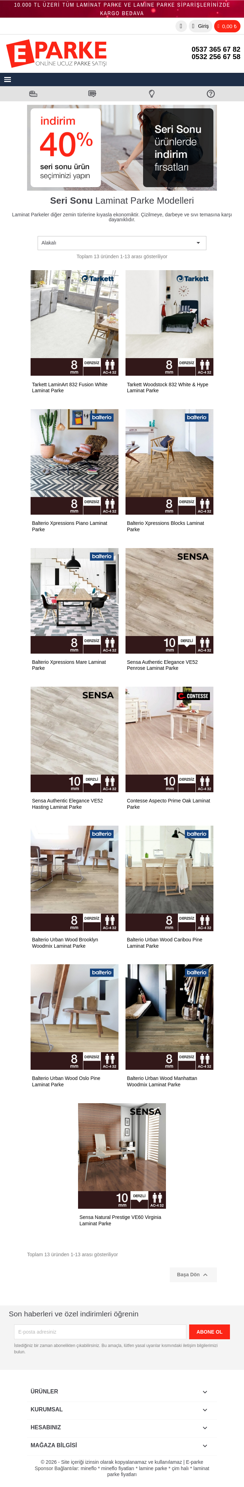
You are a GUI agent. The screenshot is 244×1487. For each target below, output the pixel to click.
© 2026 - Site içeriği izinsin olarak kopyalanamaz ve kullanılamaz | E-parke (122, 1462)
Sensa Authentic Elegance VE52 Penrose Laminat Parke (162, 665)
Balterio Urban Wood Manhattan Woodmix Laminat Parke (162, 1081)
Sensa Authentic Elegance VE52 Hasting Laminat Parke (67, 804)
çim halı (180, 1468)
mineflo (88, 1468)
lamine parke (153, 1468)
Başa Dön (193, 1275)
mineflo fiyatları (117, 1468)
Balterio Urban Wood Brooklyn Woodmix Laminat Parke (65, 943)
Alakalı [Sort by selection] (122, 243)
